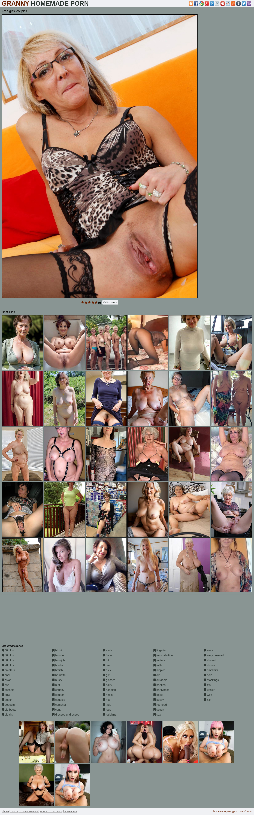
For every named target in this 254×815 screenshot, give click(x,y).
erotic (108, 650)
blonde (58, 655)
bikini (57, 650)
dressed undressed (65, 714)
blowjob (58, 660)
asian (6, 680)
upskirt (209, 689)
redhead (160, 704)
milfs (157, 665)
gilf (106, 675)
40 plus (8, 650)
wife (208, 694)
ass (5, 684)
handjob (109, 689)
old (156, 675)
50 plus (8, 655)
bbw (6, 694)
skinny (209, 665)
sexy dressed (214, 655)
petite (158, 694)
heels (108, 694)
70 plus (8, 665)
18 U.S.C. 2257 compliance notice (58, 811)
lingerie (159, 650)
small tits (211, 670)
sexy (208, 650)
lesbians (109, 714)
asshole (8, 689)
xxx (207, 699)
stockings (211, 680)
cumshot (59, 704)
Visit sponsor (110, 302)
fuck (107, 670)
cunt (56, 709)
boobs (57, 665)
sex (157, 714)
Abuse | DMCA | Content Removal (20, 811)
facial (108, 655)
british (57, 670)
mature (159, 660)
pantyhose (161, 689)
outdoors (160, 680)
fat (106, 660)
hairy (107, 684)
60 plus (8, 660)
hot (106, 699)
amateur (8, 670)
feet (107, 665)
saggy (158, 709)
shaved (210, 660)
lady (107, 704)
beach (7, 699)
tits (207, 684)
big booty (9, 709)
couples (58, 699)
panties (159, 684)
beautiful (8, 704)
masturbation (163, 655)
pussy (158, 699)
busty (57, 680)
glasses (109, 680)
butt (56, 684)
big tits (7, 714)
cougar (58, 694)
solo (208, 675)
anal (6, 675)
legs (107, 709)
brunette (59, 675)
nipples (159, 670)
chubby (58, 689)
